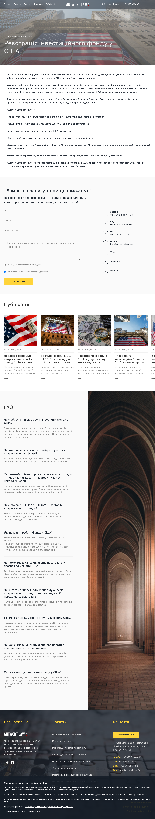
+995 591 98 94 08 (121, 224)
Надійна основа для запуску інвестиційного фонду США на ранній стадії (20, 359)
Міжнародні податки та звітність (69, 748)
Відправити (19, 281)
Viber (113, 252)
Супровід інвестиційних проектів (69, 754)
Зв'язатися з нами (126, 735)
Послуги (17, 4)
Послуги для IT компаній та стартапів (71, 761)
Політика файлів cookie (36, 807)
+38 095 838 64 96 (132, 4)
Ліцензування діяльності (65, 768)
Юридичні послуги (61, 741)
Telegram (115, 261)
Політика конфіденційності (60, 807)
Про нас (7, 4)
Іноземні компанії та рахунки (67, 734)
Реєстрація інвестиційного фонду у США (73, 775)
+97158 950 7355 (120, 234)
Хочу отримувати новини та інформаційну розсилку (26, 272)
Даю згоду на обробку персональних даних (22, 265)
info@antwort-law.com (110, 4)
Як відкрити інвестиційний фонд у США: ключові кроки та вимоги (130, 359)
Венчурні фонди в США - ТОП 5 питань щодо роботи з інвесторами (57, 359)
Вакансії (27, 4)
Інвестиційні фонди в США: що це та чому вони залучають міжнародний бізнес (92, 359)
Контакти (38, 4)
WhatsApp (115, 270)
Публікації (50, 4)
